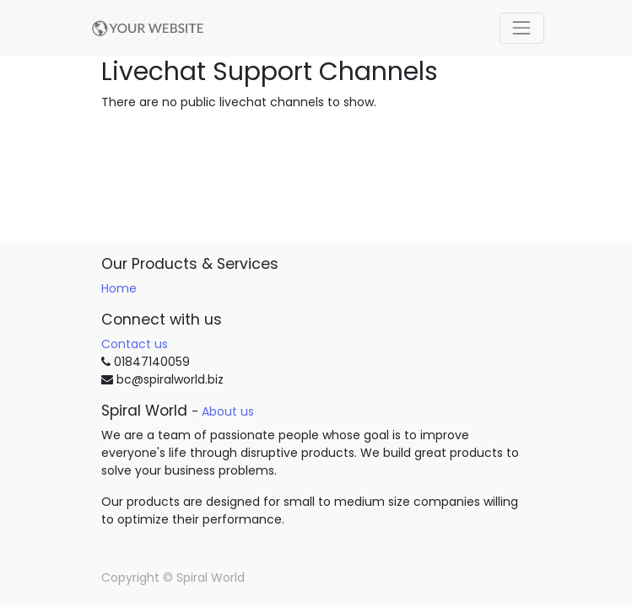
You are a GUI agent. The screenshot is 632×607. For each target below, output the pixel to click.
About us (228, 411)
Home (119, 288)
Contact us (134, 344)
